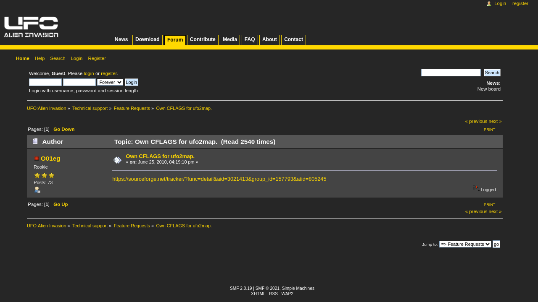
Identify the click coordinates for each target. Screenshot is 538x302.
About (269, 39)
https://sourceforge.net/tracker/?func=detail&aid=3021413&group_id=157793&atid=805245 (219, 179)
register (108, 73)
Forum (175, 40)
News (121, 39)
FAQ (250, 39)
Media (230, 39)
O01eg (51, 158)
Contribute (203, 39)
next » (495, 121)
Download (147, 39)
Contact (293, 39)
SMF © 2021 (268, 288)
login (89, 73)
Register (520, 3)
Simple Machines (298, 288)
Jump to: (430, 244)
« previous (476, 121)
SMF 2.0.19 (241, 288)
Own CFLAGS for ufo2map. (160, 156)
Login (500, 3)
